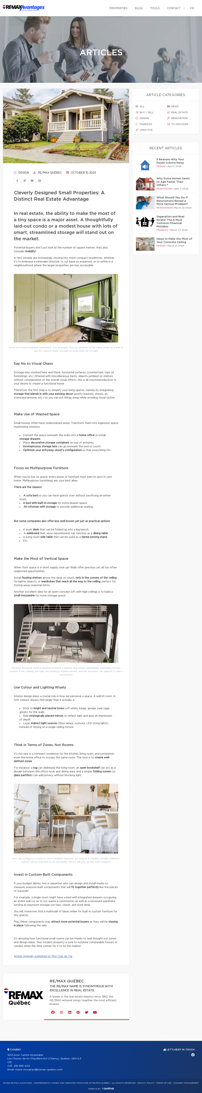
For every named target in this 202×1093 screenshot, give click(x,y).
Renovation (177, 118)
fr (192, 8)
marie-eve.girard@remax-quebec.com (38, 1070)
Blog (139, 8)
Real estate (177, 112)
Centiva (108, 1088)
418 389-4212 (22, 1066)
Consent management (186, 1083)
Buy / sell (145, 112)
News (173, 106)
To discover (177, 124)
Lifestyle (144, 130)
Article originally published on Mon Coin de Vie (43, 956)
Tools (155, 8)
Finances (144, 124)
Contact (174, 8)
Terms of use (163, 1083)
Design (21, 173)
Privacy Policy (146, 1083)
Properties (118, 8)
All (140, 106)
